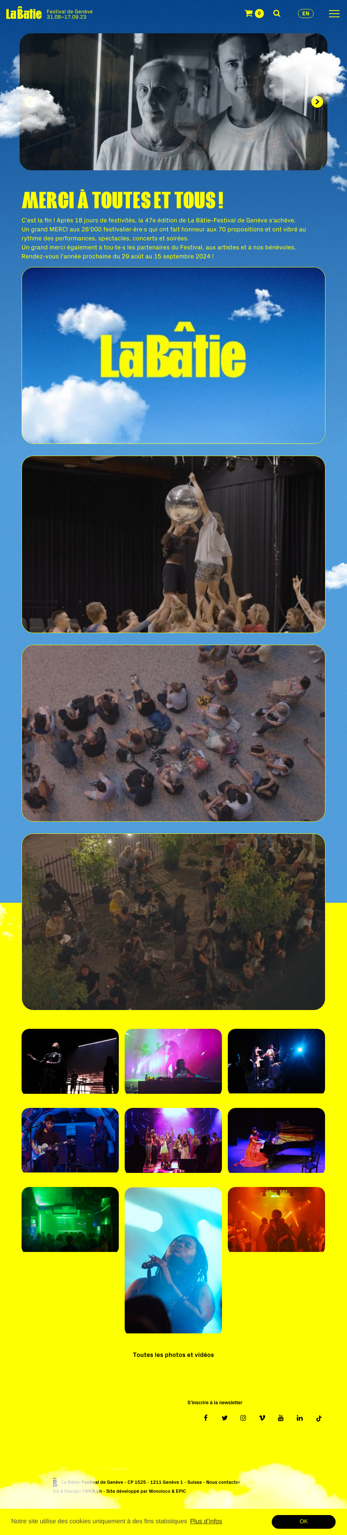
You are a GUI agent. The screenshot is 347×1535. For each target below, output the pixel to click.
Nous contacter (223, 1482)
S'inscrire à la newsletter (214, 1402)
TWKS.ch (92, 1491)
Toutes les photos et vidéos (173, 1354)
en (305, 13)
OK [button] (304, 1522)
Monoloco (160, 1491)
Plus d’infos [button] (206, 1521)
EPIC (181, 1491)
